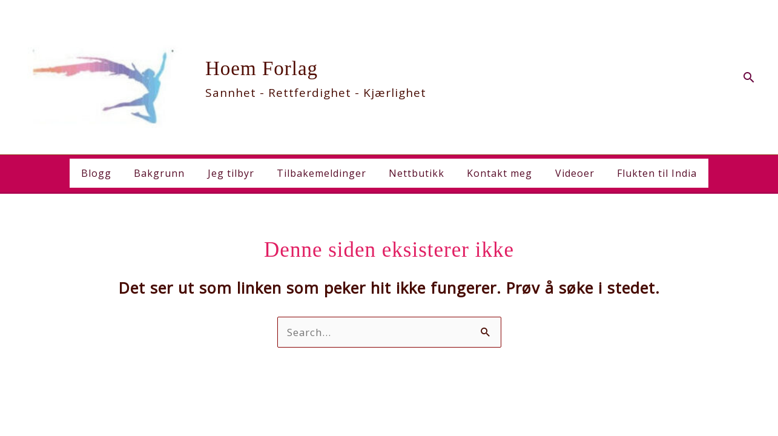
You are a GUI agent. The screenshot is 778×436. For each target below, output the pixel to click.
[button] (749, 77)
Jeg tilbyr (236, 173)
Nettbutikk (415, 173)
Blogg (108, 173)
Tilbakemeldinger (323, 173)
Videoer (567, 173)
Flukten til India (646, 173)
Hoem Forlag (261, 68)
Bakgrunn (167, 173)
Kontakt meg (495, 173)
